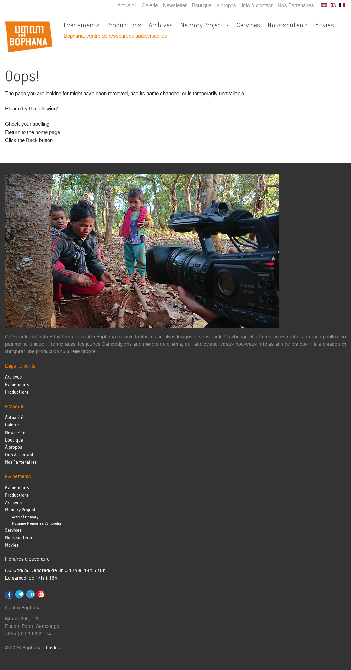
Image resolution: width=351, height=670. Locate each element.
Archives (161, 25)
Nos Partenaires (296, 6)
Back (32, 141)
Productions (124, 25)
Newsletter (175, 6)
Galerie (150, 6)
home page (47, 132)
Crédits (53, 648)
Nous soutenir (287, 25)
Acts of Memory (25, 517)
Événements (81, 25)
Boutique (201, 6)
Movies (324, 25)
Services (248, 25)
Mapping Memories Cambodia (36, 523)
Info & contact (257, 6)
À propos (226, 6)
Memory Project (201, 25)
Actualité (126, 6)
